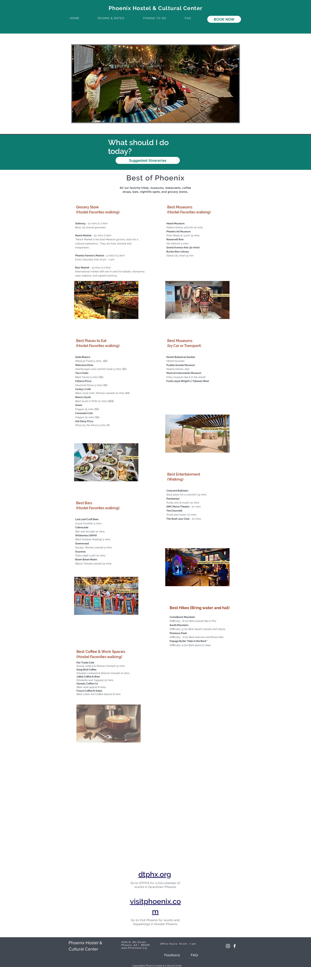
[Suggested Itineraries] (147, 160)
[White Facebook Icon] (234, 946)
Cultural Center (83, 948)
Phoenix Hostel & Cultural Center (156, 8)
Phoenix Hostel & (85, 942)
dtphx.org (154, 874)
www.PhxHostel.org (134, 947)
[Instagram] (228, 946)
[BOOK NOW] (224, 19)
